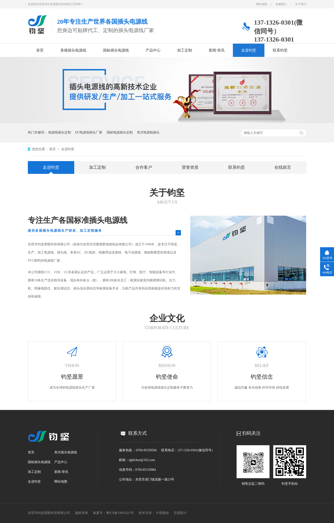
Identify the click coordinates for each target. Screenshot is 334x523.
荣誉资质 (190, 167)
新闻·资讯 (217, 50)
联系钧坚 (280, 50)
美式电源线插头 (148, 132)
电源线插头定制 (59, 132)
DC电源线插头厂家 (88, 132)
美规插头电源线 (73, 50)
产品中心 (153, 50)
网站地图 (261, 4)
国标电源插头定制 (120, 132)
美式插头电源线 (65, 452)
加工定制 (184, 50)
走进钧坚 (248, 50)
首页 (40, 50)
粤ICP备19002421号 (120, 513)
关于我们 (300, 4)
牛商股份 (162, 513)
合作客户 (143, 167)
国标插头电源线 (116, 50)
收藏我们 (281, 4)
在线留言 (282, 167)
